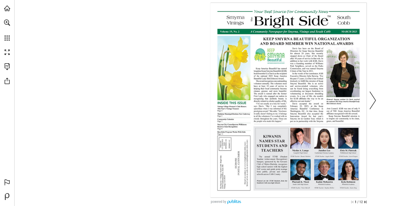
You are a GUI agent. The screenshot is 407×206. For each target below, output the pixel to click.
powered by (218, 202)
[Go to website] (245, 154)
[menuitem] (7, 30)
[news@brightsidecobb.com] (247, 153)
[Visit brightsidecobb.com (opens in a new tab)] (7, 8)
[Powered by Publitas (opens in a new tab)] (7, 196)
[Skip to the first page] (352, 202)
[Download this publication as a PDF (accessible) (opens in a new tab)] (7, 67)
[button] (7, 22)
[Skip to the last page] (365, 202)
